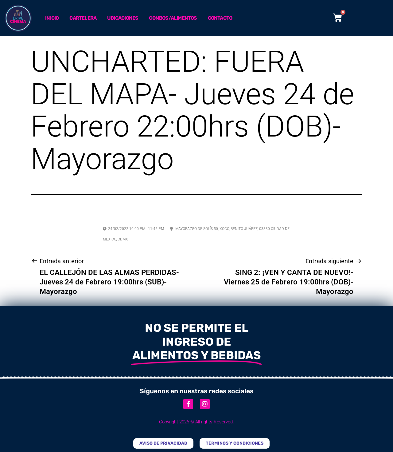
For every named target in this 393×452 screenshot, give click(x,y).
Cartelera (82, 18)
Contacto (220, 18)
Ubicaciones (122, 18)
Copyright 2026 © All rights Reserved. (196, 422)
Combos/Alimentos (173, 18)
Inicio (52, 18)
